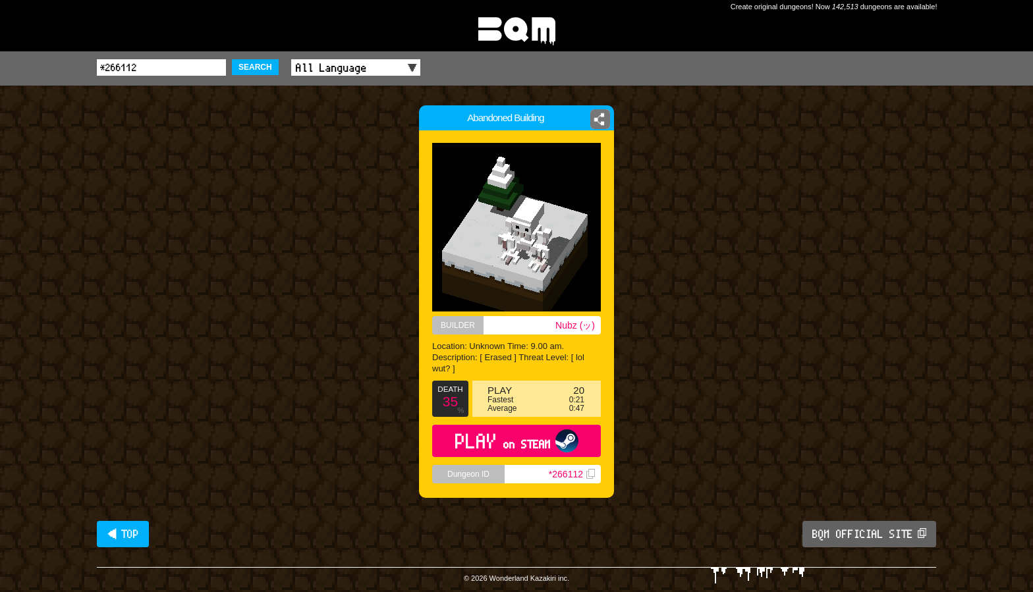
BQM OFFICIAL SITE (869, 534)
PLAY (516, 440)
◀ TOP (123, 534)
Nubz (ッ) (575, 325)
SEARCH (255, 67)
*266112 (572, 474)
